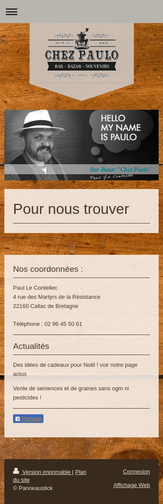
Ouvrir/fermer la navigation (81, 11)
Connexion (136, 471)
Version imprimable (42, 472)
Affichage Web (131, 485)
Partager (28, 419)
